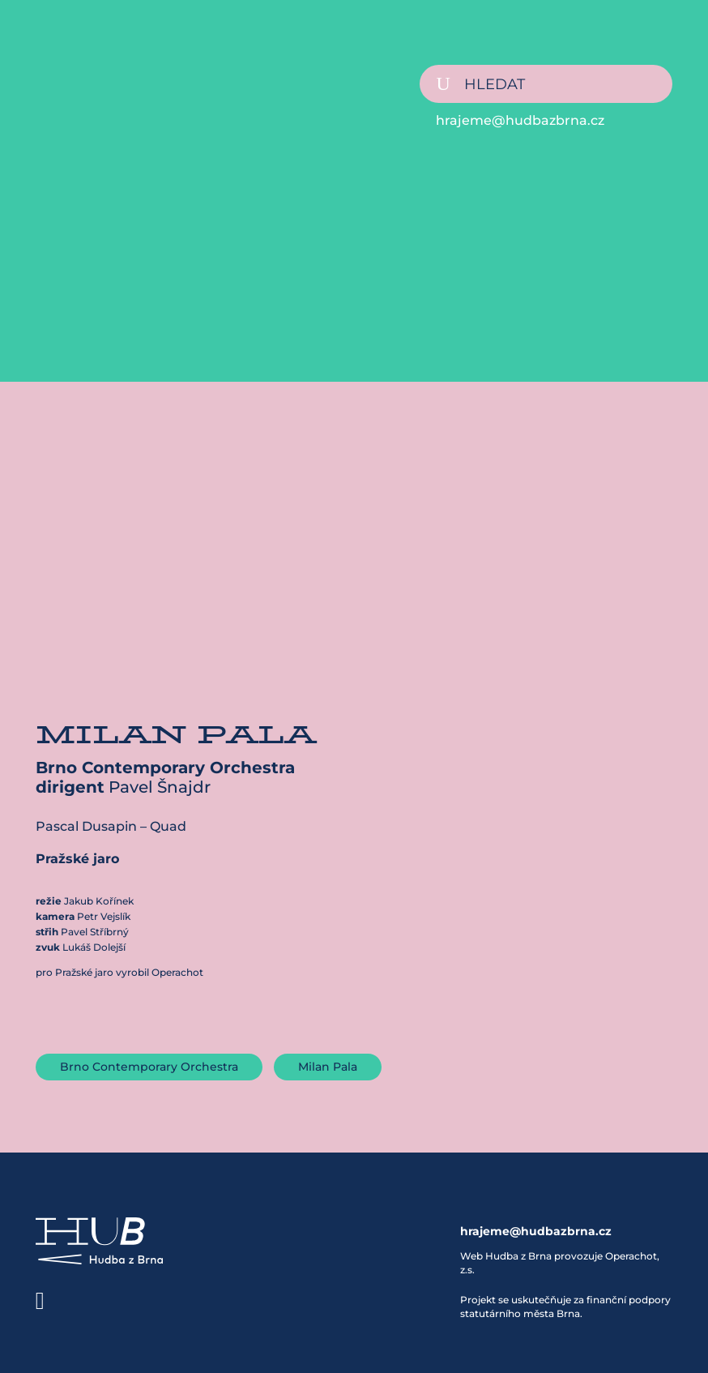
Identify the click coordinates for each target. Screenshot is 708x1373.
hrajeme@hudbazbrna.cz (520, 120)
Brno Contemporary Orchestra (149, 1066)
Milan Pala (327, 1066)
